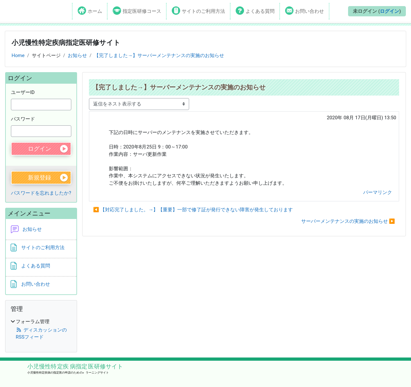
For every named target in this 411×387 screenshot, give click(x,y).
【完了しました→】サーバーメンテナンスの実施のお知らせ (159, 55)
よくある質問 (260, 11)
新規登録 (39, 177)
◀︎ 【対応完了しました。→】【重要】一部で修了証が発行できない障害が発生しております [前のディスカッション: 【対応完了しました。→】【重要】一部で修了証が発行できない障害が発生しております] (193, 210)
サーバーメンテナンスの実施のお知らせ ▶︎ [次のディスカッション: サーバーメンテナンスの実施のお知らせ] (348, 221)
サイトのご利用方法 (203, 11)
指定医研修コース (142, 11)
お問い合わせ (309, 11)
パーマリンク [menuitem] (377, 192)
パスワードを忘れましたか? (41, 193)
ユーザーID (23, 92)
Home (18, 55)
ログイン (389, 11)
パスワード (23, 119)
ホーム (95, 11)
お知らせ (77, 55)
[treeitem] (41, 329)
